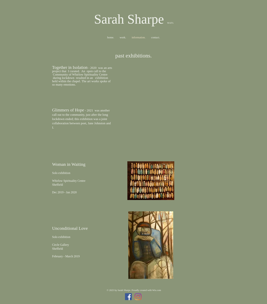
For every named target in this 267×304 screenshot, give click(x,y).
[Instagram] (138, 296)
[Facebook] (128, 296)
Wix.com (156, 290)
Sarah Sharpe (130, 19)
